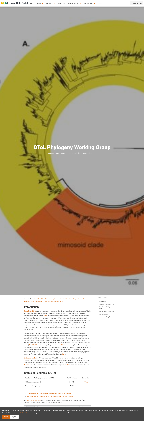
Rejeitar (14, 417)
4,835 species (65, 345)
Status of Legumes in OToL (106, 304)
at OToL (85, 382)
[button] (40, 3)
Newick (85, 386)
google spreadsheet (34, 400)
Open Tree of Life (30, 311)
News (100, 3)
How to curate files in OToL (106, 311)
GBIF (45, 316)
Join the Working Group (105, 317)
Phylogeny (61, 3)
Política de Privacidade (28, 413)
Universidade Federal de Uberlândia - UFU (48, 301)
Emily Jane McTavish (31, 358)
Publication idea (103, 314)
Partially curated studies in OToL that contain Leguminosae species (50, 396)
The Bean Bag (88, 3)
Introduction (102, 301)
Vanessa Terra (29, 301)
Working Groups (73, 3)
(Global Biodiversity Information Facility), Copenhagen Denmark (62, 299)
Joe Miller (37, 299)
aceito (6, 417)
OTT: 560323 (33, 345)
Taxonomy (49, 3)
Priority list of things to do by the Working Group (110, 307)
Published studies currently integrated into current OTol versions (49, 394)
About (32, 3)
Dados (39, 3)
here (63, 354)
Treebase (27, 365)
